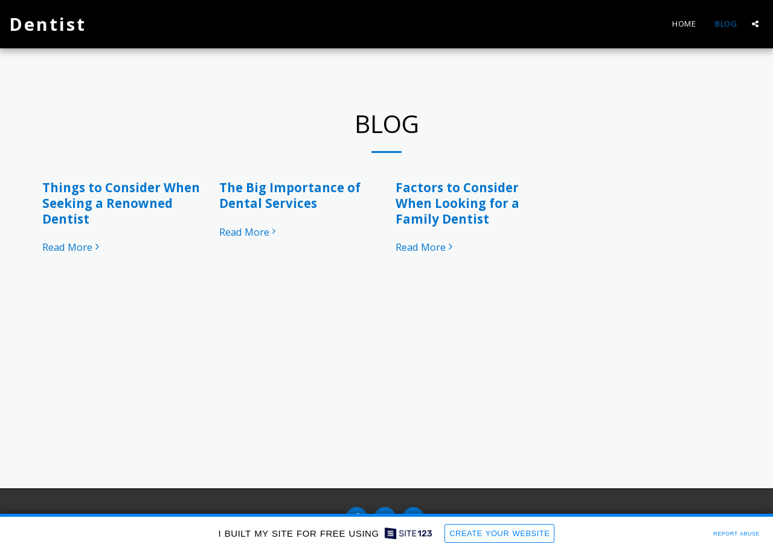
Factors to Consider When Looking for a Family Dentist (457, 203)
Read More (72, 247)
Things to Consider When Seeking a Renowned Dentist (121, 203)
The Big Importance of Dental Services (290, 195)
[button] (755, 24)
